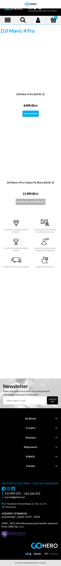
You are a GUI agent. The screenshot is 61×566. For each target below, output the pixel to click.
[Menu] (7, 20)
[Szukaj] (23, 20)
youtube (13, 489)
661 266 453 (32, 493)
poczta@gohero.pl (15, 497)
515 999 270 (12, 493)
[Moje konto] (38, 20)
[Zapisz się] (52, 400)
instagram (8, 489)
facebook (4, 489)
